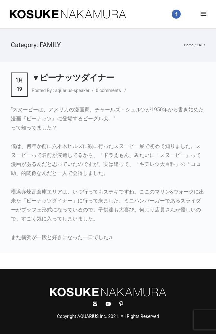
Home (189, 45)
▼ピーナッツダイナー (73, 77)
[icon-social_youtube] (110, 304)
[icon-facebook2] (178, 14)
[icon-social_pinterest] (121, 304)
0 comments (108, 90)
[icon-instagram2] (191, 14)
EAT (200, 45)
